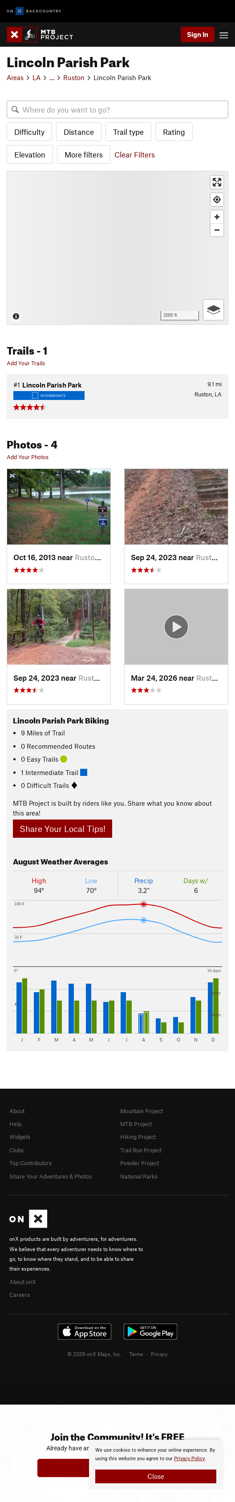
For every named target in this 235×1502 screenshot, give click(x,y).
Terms (136, 1354)
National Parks (139, 1176)
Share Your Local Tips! (62, 829)
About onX (22, 1281)
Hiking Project (138, 1136)
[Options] (213, 310)
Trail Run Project (141, 1150)
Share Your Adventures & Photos (50, 1176)
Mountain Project (141, 1110)
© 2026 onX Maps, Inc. (94, 1354)
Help (15, 1123)
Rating (174, 131)
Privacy (159, 1354)
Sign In (197, 34)
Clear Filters (134, 154)
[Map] (117, 247)
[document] (155, 1464)
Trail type (128, 131)
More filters (84, 154)
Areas (15, 77)
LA (36, 77)
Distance (79, 131)
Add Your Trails (26, 363)
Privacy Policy (189, 1459)
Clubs (16, 1150)
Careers (19, 1294)
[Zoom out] (217, 229)
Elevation (29, 154)
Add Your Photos (28, 456)
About (16, 1110)
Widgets (19, 1136)
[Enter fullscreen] (217, 182)
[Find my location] (217, 199)
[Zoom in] (217, 216)
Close (155, 1476)
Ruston (74, 77)
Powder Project (139, 1163)
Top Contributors (30, 1163)
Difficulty (29, 131)
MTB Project (136, 1123)
